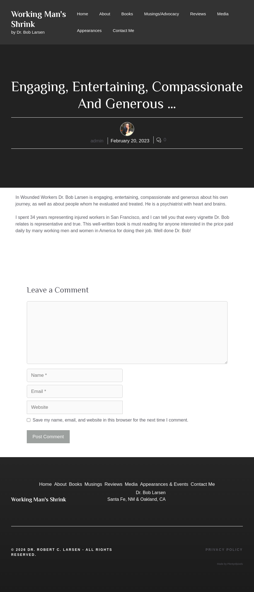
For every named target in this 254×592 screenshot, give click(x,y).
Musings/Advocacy (161, 13)
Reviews (198, 13)
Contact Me (123, 30)
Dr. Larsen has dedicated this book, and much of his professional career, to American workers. (106, 257)
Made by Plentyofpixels (230, 564)
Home (82, 13)
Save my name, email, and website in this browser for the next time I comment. (110, 420)
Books (127, 13)
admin (97, 140)
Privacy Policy (224, 550)
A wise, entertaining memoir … (49, 251)
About (104, 13)
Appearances (89, 30)
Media (223, 13)
